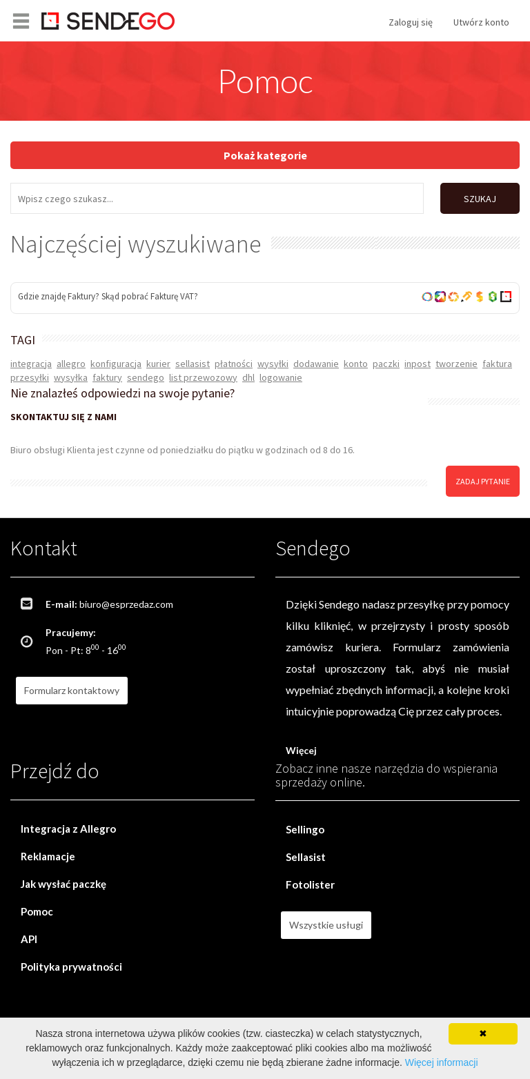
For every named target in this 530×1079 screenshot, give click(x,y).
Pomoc (37, 911)
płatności (234, 363)
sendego (145, 377)
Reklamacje (48, 856)
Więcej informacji (441, 1062)
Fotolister (310, 884)
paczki (386, 363)
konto (356, 363)
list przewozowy (203, 377)
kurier (158, 363)
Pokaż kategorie (265, 155)
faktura (497, 363)
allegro (71, 363)
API (29, 939)
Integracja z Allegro (68, 828)
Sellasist (306, 857)
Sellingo (305, 829)
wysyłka (71, 377)
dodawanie (316, 363)
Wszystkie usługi (326, 925)
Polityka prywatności (71, 966)
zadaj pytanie (482, 480)
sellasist (192, 363)
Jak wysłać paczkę (63, 884)
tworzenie (456, 363)
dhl (248, 377)
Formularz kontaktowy (71, 690)
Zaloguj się (411, 22)
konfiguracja (115, 363)
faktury (107, 377)
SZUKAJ (480, 198)
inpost (417, 363)
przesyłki (29, 377)
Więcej (301, 750)
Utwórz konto (481, 22)
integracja (31, 363)
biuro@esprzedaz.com (126, 604)
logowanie (280, 377)
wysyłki (272, 363)
